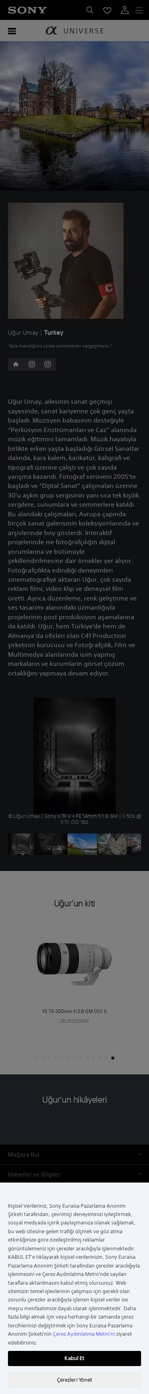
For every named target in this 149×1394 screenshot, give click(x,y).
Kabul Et (74, 1358)
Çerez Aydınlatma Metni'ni (84, 1334)
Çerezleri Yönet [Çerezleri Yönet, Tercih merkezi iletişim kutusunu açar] (75, 1379)
